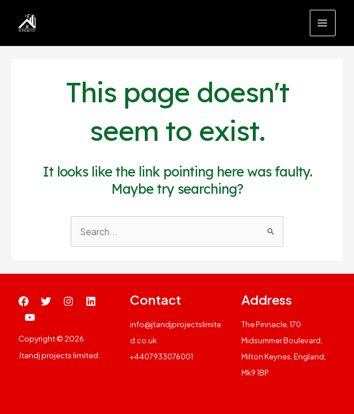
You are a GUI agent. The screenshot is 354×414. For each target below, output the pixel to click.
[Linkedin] (91, 301)
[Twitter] (46, 301)
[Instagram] (68, 301)
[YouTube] (30, 317)
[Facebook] (23, 301)
